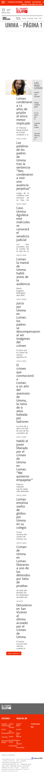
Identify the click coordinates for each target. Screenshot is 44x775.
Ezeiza (11, 737)
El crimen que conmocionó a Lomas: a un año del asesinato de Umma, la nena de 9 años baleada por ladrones (25, 393)
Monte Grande (18, 18)
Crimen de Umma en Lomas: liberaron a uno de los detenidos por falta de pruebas (23, 566)
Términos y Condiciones (8, 755)
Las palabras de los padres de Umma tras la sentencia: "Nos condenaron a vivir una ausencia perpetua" (24, 166)
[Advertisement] (22, 55)
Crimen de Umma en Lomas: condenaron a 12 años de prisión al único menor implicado (24, 104)
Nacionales (5, 733)
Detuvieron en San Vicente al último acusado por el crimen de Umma (24, 621)
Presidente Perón (12, 741)
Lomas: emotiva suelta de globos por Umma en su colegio (22, 513)
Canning (27, 2)
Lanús (4, 729)
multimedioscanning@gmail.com (12, 762)
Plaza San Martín (18, 735)
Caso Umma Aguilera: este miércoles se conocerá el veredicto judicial (23, 224)
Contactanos (35, 724)
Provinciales (13, 746)
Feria (35, 18)
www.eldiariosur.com (8, 759)
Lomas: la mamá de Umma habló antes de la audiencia (23, 271)
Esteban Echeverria (15, 2)
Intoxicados (20, 747)
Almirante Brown (5, 741)
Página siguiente (13, 653)
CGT (40, 18)
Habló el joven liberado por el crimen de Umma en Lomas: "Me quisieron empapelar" (24, 460)
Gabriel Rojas (18, 725)
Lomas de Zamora (21, 80)
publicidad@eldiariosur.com (11, 764)
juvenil (18, 729)
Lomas (24, 18)
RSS (32, 727)
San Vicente (36, 2)
